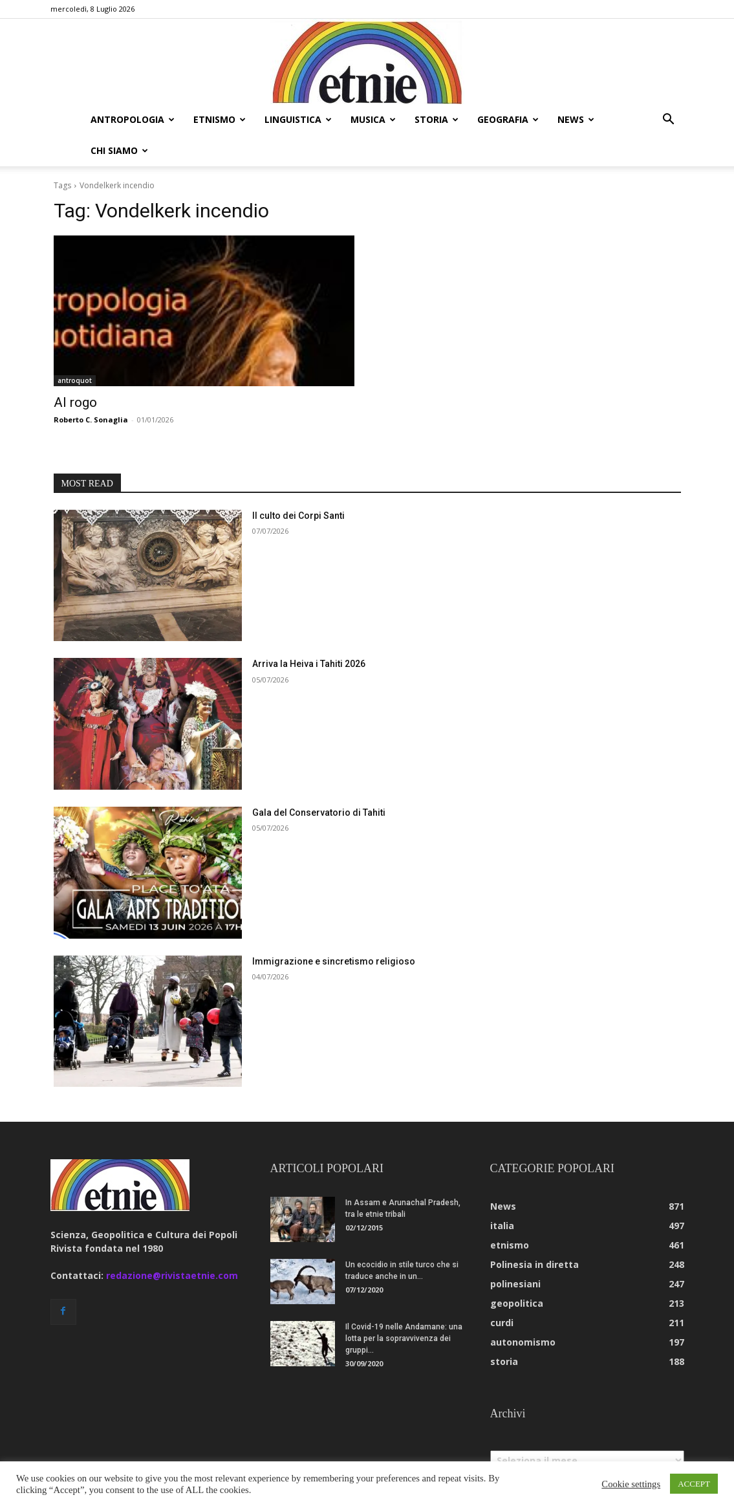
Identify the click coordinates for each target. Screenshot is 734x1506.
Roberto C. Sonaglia (91, 419)
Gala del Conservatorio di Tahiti (318, 812)
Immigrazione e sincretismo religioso (333, 961)
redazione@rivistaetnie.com (172, 1275)
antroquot (75, 380)
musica (373, 119)
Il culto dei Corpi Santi (298, 515)
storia (437, 119)
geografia (508, 119)
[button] (668, 121)
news (575, 119)
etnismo (219, 119)
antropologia (133, 119)
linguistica (298, 119)
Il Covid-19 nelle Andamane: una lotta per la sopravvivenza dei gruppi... (403, 1338)
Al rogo (75, 402)
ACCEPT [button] (694, 1484)
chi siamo (119, 150)
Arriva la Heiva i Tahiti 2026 (308, 664)
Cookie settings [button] (630, 1484)
